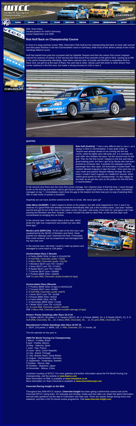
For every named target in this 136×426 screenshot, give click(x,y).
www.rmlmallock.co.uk (76, 378)
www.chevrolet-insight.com (98, 399)
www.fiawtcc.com (68, 376)
